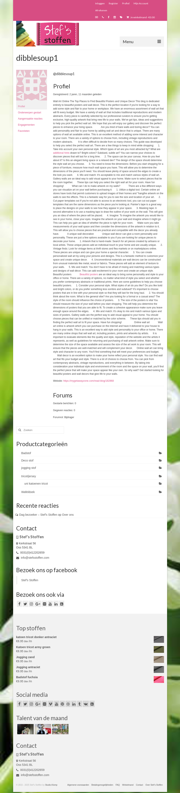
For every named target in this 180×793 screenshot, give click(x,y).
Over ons (68, 514)
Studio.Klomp (51, 785)
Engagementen (26, 124)
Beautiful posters (89, 274)
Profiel (21, 106)
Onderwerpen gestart (29, 112)
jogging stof (28, 467)
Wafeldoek (28, 492)
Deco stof (27, 460)
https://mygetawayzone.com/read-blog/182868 (88, 380)
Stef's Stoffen (29, 580)
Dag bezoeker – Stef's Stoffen (38, 514)
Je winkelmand (141, 17)
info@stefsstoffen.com (32, 557)
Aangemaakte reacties (30, 118)
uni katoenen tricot (36, 483)
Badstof (26, 453)
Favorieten (24, 131)
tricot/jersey (28, 476)
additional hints (61, 152)
